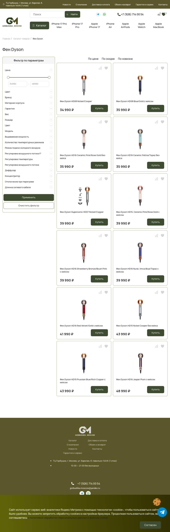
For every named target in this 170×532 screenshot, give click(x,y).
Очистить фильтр (28, 205)
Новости (67, 4)
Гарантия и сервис (144, 4)
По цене (93, 59)
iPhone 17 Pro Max (59, 25)
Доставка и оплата (101, 4)
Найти (74, 14)
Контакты (163, 4)
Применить (28, 197)
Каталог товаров (21, 38)
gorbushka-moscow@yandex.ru (85, 488)
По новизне (125, 59)
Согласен (150, 525)
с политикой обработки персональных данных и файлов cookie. (68, 518)
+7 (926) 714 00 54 (132, 14)
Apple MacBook (158, 25)
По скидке (108, 59)
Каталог (73, 440)
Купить (99, 108)
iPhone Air (110, 25)
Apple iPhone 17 (94, 25)
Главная (6, 38)
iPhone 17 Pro (77, 25)
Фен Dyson (38, 38)
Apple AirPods (125, 25)
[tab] (28, 70)
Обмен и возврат (123, 4)
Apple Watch (141, 25)
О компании (81, 4)
